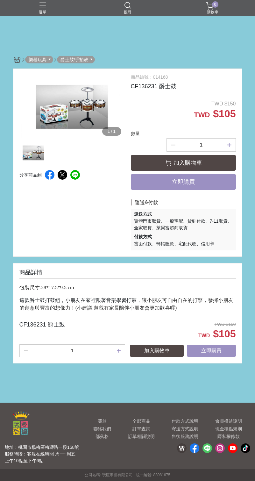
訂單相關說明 (141, 436)
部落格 (102, 436)
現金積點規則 (228, 429)
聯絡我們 (102, 429)
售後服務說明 (185, 436)
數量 (135, 133)
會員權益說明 (228, 421)
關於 (102, 421)
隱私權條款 (228, 436)
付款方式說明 (185, 421)
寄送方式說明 (185, 429)
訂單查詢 (141, 429)
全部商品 (141, 421)
